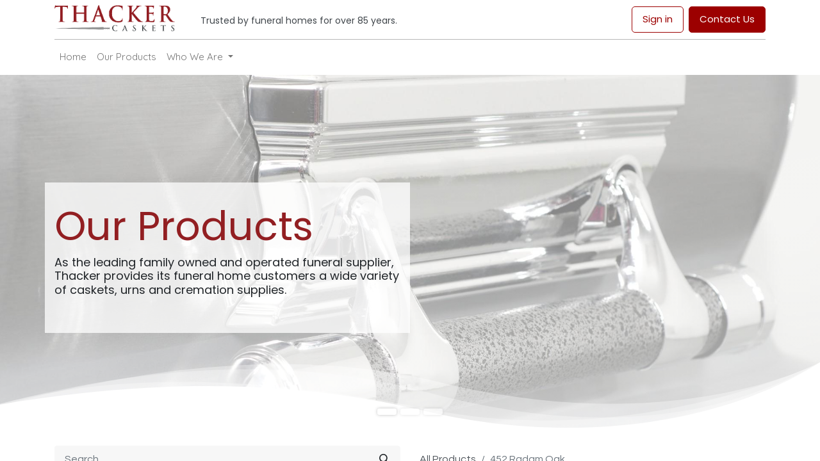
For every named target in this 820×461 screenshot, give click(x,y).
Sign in (658, 19)
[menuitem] (73, 57)
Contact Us (727, 19)
